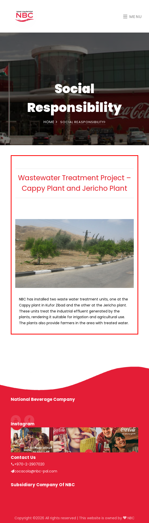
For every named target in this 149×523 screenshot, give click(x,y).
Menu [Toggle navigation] (132, 17)
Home (50, 121)
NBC (130, 517)
